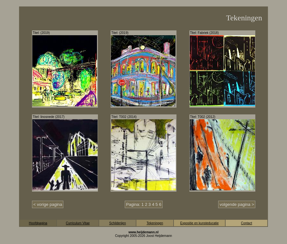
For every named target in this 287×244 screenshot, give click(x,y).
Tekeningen (154, 223)
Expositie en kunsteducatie (199, 223)
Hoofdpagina (38, 223)
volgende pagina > (236, 204)
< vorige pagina (47, 204)
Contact (246, 223)
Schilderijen (117, 223)
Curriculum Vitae (78, 223)
